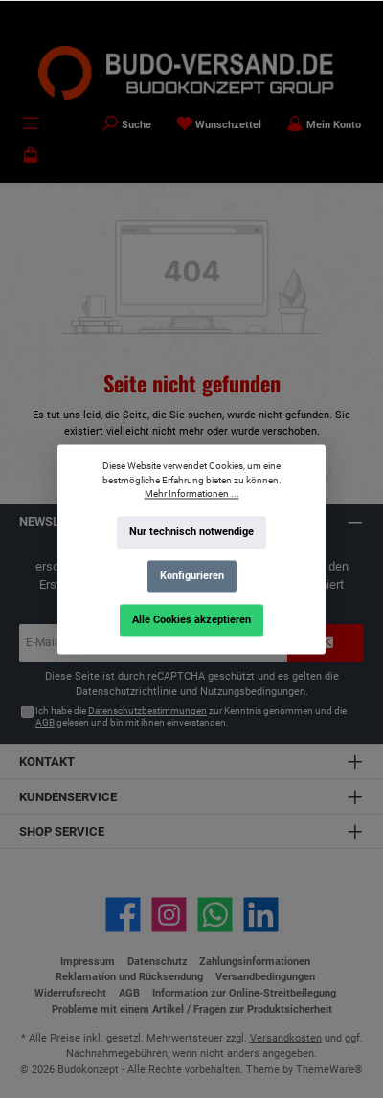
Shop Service (61, 831)
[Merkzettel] (219, 125)
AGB (45, 722)
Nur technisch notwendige (191, 532)
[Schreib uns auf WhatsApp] (215, 914)
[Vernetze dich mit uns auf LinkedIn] (260, 914)
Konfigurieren (192, 576)
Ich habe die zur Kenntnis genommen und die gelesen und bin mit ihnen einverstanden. (191, 717)
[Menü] (31, 125)
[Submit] (325, 643)
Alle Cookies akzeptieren (191, 619)
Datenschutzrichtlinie (126, 691)
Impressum (87, 961)
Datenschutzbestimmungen (147, 711)
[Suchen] (126, 125)
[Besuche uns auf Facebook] (123, 914)
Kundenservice (68, 797)
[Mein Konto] (323, 125)
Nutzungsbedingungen (252, 691)
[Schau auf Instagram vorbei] (169, 914)
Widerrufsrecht (70, 993)
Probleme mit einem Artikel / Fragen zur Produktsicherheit (192, 1009)
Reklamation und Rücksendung (129, 977)
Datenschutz (157, 961)
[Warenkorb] (31, 158)
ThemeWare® (329, 1070)
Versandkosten (286, 1038)
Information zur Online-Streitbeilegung (244, 993)
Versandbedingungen (265, 977)
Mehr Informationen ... (192, 493)
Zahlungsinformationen (254, 961)
